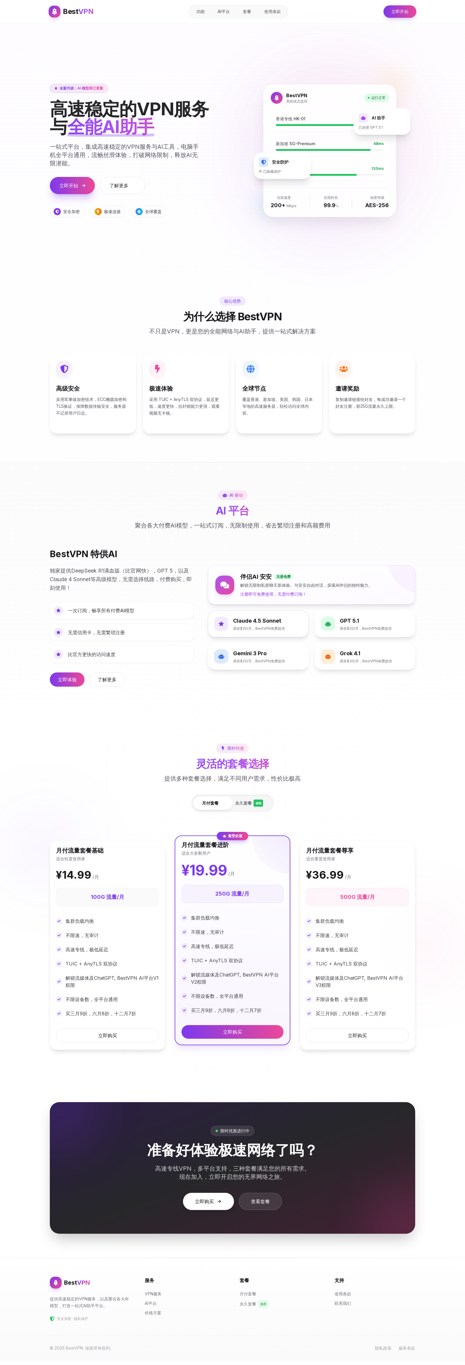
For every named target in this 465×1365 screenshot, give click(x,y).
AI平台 (222, 11)
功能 (199, 11)
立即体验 (68, 682)
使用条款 (270, 11)
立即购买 (107, 1040)
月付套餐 (209, 805)
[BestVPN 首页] (72, 11)
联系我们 (344, 1308)
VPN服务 (155, 1298)
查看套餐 (260, 1206)
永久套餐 (250, 805)
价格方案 (154, 1317)
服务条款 (407, 1352)
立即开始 (397, 11)
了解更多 (121, 185)
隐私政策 (383, 1352)
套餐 (245, 11)
